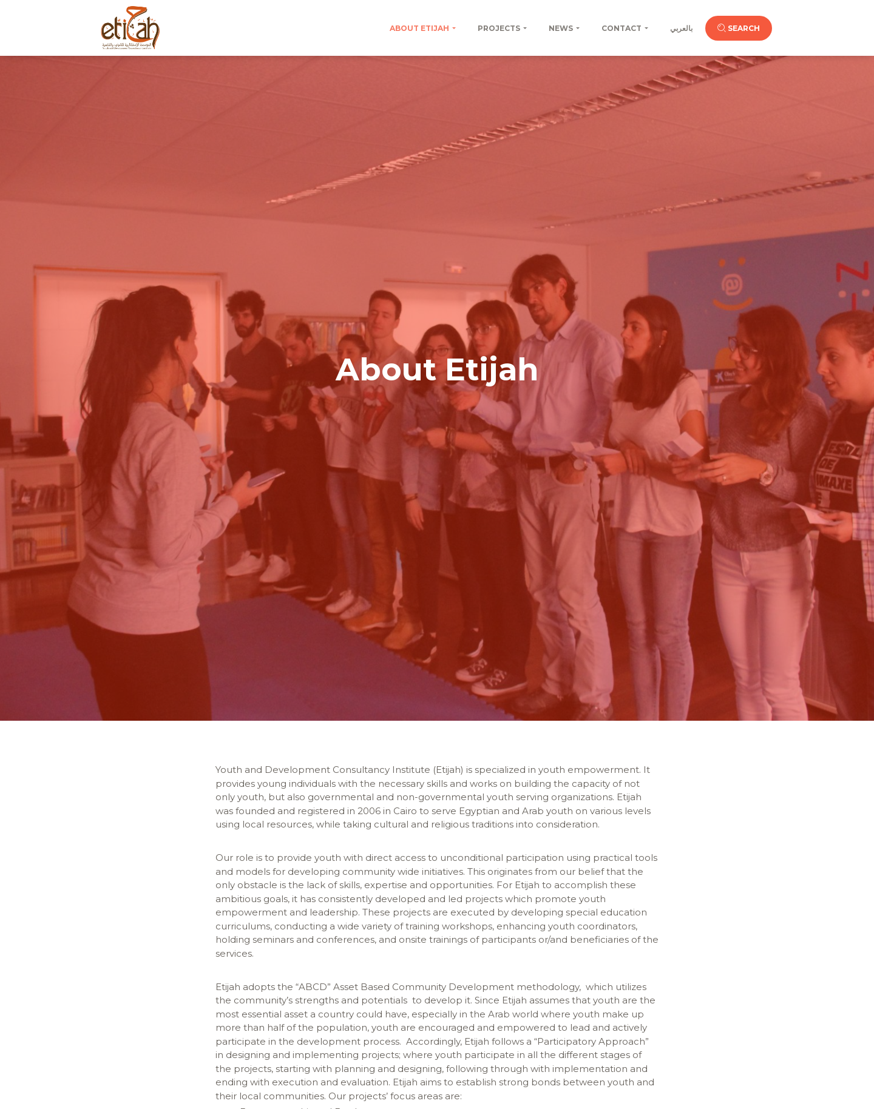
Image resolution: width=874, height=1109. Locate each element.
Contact (621, 28)
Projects (499, 28)
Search (738, 28)
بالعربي (681, 28)
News (561, 28)
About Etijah (419, 28)
